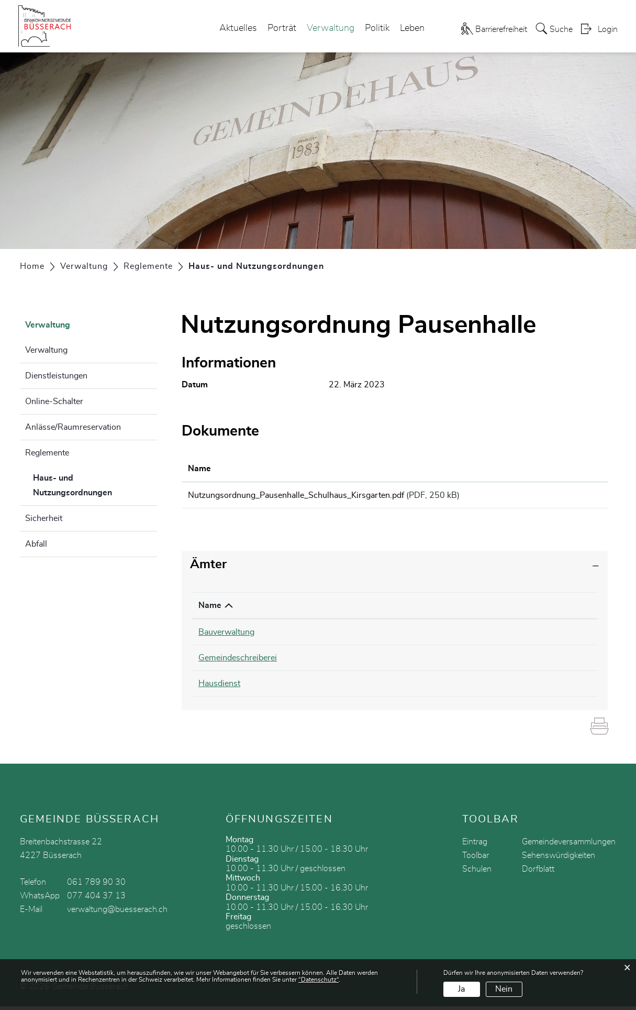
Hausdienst (219, 687)
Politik (377, 28)
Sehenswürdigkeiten (558, 859)
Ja (461, 989)
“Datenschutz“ (318, 979)
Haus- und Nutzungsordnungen (95, 485)
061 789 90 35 (354, 636)
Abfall (36, 544)
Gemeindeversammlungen (569, 845)
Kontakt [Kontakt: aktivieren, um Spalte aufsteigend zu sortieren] (440, 609)
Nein (503, 989)
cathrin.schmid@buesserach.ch (483, 661)
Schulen (477, 872)
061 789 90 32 (354, 661)
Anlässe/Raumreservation (73, 427)
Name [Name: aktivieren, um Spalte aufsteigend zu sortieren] (199, 468)
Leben (412, 28)
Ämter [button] (208, 568)
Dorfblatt (538, 872)
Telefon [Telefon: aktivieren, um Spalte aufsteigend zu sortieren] (339, 609)
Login (608, 29)
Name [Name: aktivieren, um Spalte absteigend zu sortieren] (209, 609)
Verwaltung (330, 28)
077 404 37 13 (96, 899)
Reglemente (47, 453)
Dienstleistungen (56, 376)
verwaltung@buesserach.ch (117, 913)
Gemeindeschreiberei (237, 661)
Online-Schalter (54, 401)
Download (572, 497)
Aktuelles (238, 28)
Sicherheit (43, 518)
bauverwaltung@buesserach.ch (483, 636)
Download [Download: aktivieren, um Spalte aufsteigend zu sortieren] (564, 468)
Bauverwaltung (226, 636)
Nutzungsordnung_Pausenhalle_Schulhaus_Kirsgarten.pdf (296, 495)
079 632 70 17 (354, 687)
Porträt (281, 28)
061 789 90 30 (96, 886)
